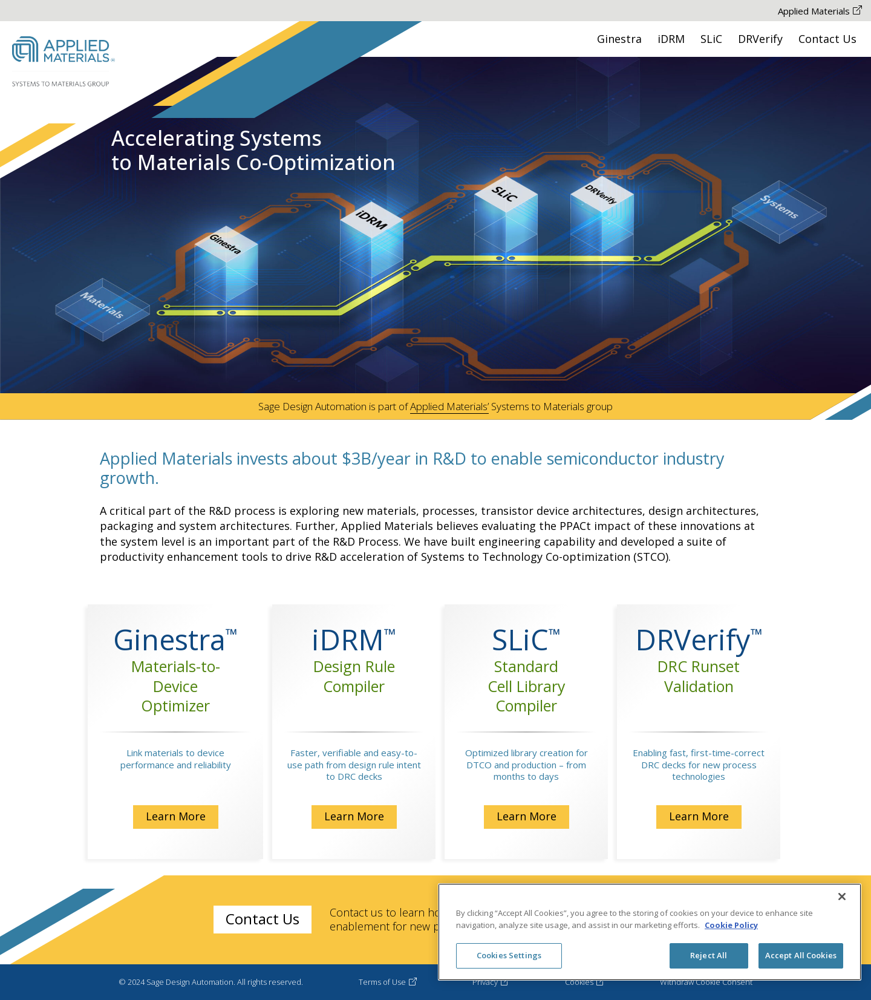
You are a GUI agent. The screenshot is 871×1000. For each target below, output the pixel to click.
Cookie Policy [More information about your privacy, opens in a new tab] (731, 925)
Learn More (176, 816)
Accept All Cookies (801, 955)
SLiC (711, 38)
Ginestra (619, 38)
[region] (649, 932)
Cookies (584, 981)
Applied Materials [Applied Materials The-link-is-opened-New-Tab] (820, 11)
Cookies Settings (509, 955)
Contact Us (827, 38)
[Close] (842, 896)
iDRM (671, 38)
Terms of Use (388, 981)
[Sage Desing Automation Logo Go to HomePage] (63, 62)
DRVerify (760, 38)
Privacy (490, 981)
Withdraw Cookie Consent (706, 981)
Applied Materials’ (449, 406)
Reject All (708, 955)
